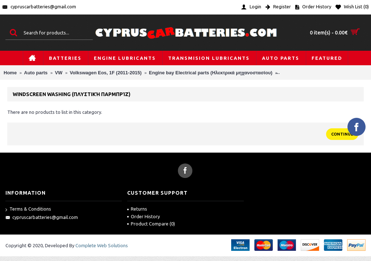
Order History (143, 216)
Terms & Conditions (28, 209)
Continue (342, 134)
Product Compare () (151, 223)
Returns (137, 208)
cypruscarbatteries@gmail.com (41, 217)
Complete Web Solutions (101, 245)
